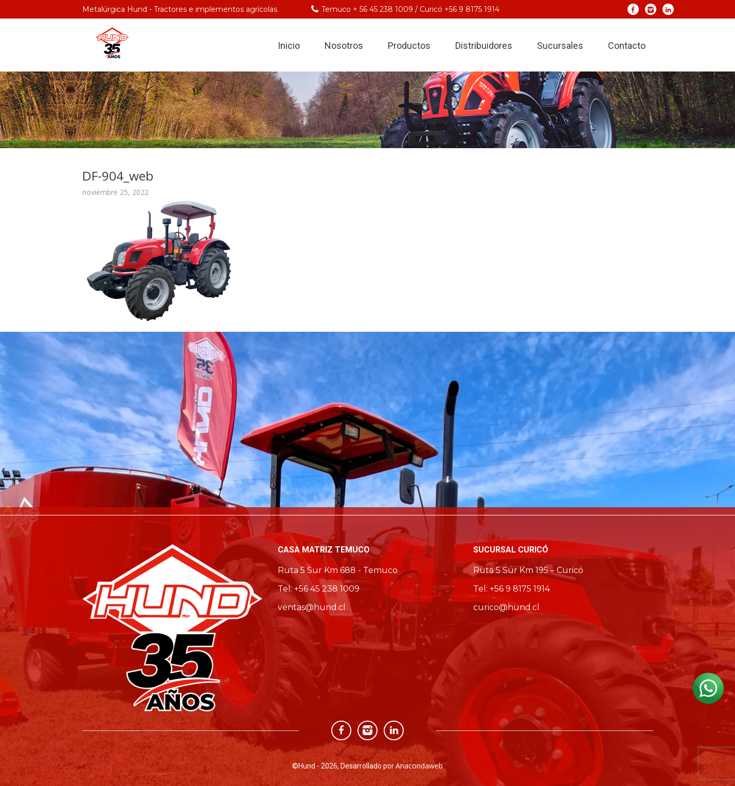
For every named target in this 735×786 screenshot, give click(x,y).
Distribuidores (483, 45)
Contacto (627, 45)
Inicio (289, 45)
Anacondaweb (419, 766)
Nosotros (344, 45)
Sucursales (560, 45)
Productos (409, 45)
